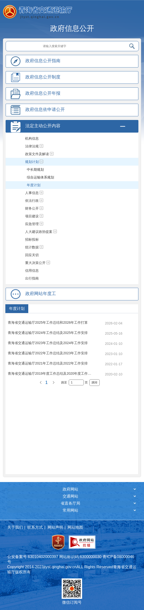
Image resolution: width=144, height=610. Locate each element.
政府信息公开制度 (42, 77)
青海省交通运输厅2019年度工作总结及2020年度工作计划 (51, 373)
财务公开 (32, 208)
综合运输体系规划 (40, 177)
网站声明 (55, 527)
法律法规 (32, 146)
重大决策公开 (35, 263)
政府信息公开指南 (42, 60)
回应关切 (32, 255)
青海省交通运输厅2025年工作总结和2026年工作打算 (48, 322)
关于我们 (15, 527)
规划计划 (32, 162)
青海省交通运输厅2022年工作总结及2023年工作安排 (48, 353)
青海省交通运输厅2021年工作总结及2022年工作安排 (48, 363)
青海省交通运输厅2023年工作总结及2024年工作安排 (48, 343)
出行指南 (32, 278)
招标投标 (32, 239)
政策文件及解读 (37, 154)
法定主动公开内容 (42, 125)
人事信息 (32, 193)
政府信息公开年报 (42, 93)
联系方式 (35, 527)
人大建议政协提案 (38, 232)
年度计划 (33, 185)
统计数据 (32, 247)
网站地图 (75, 527)
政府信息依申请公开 (45, 109)
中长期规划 (35, 169)
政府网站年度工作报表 (40, 299)
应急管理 (32, 224)
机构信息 (32, 138)
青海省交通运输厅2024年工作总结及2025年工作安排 (48, 333)
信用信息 (32, 270)
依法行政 (32, 201)
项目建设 (32, 216)
